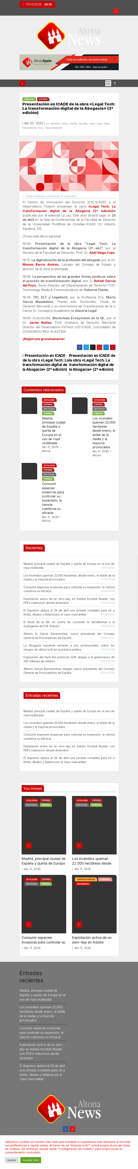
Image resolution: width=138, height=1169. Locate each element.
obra (106, 123)
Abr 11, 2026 (50, 447)
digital (64, 123)
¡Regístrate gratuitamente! (44, 339)
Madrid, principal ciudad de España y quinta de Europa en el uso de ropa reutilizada (53, 430)
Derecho (29, 99)
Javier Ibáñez (40, 323)
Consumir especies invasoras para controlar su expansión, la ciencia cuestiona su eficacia (53, 498)
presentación (29, 127)
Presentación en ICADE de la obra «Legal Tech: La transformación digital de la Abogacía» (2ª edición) (92, 364)
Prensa (48, 413)
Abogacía (55, 123)
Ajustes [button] (11, 1160)
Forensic (105, 879)
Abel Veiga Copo (102, 253)
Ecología (49, 400)
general (83, 123)
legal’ (99, 123)
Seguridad (83, 884)
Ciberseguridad (86, 879)
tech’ (40, 127)
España (43, 99)
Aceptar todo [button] (31, 1160)
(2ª (47, 123)
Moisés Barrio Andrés (41, 264)
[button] (115, 83)
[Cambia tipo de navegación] (108, 83)
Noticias (49, 409)
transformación (53, 127)
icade (92, 123)
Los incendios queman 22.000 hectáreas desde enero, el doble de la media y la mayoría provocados (103, 432)
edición (73, 123)
